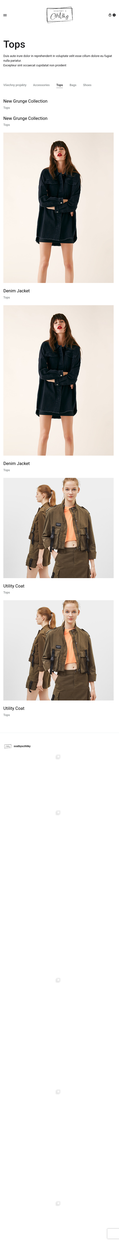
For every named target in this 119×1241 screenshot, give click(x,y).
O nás (66, 1224)
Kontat (74, 1224)
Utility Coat (13, 585)
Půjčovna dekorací (51, 1224)
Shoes (87, 85)
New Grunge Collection (25, 101)
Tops (59, 85)
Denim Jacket (16, 290)
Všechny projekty (14, 85)
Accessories (41, 85)
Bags (73, 85)
